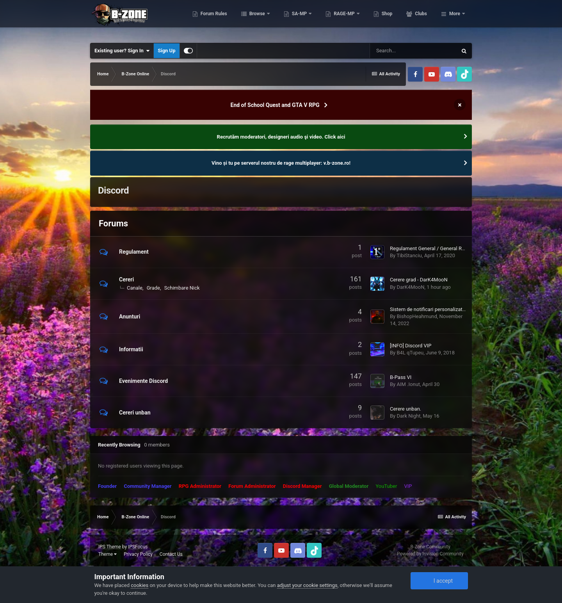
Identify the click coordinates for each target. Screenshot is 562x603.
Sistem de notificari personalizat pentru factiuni (443, 309)
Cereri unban (135, 412)
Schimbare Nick (182, 288)
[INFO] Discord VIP (411, 346)
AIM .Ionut (408, 384)
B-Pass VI (400, 377)
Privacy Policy (138, 554)
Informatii (131, 349)
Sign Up (166, 50)
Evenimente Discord (143, 381)
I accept (439, 581)
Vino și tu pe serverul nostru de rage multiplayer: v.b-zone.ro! (281, 163)
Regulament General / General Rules (430, 248)
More (454, 19)
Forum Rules (247, 19)
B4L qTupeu (410, 353)
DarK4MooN (410, 287)
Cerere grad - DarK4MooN (419, 280)
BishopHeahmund (417, 316)
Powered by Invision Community (430, 554)
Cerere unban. (405, 409)
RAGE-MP (379, 19)
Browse (292, 19)
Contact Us (171, 554)
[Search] (413, 50)
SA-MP (333, 19)
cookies (139, 585)
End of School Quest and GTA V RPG (275, 105)
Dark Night (408, 416)
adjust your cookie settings (307, 585)
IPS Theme (109, 547)
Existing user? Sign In (121, 50)
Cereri (126, 279)
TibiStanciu (409, 255)
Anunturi (129, 316)
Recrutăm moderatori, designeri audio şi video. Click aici (281, 137)
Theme (107, 554)
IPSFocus (138, 547)
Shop (421, 19)
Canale (134, 288)
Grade (153, 288)
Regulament (134, 252)
